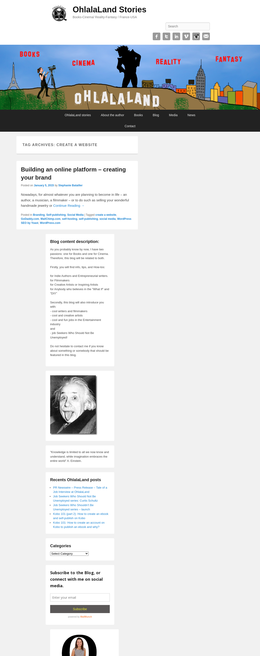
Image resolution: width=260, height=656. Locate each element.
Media (173, 115)
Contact (130, 126)
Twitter (166, 36)
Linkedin (176, 36)
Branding (39, 214)
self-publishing (88, 218)
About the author (112, 115)
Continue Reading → (68, 205)
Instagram (196, 36)
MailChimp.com (50, 218)
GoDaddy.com (30, 218)
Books (138, 115)
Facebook (156, 36)
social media (107, 218)
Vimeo (186, 36)
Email (206, 36)
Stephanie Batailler (70, 185)
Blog (156, 115)
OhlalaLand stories (78, 115)
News (191, 115)
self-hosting (69, 218)
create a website (105, 214)
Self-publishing (56, 214)
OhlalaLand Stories (109, 9)
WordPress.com (50, 223)
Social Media (75, 214)
